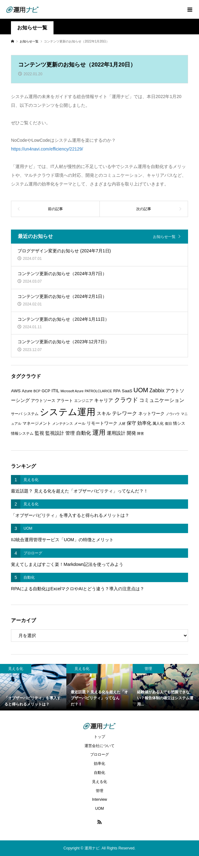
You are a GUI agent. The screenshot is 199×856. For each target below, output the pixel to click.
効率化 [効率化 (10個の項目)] (144, 423)
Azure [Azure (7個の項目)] (27, 390)
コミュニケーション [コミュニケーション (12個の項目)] (161, 400)
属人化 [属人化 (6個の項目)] (158, 423)
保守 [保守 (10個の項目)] (131, 423)
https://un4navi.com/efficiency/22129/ (47, 148)
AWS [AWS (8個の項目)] (16, 390)
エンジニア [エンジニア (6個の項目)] (83, 400)
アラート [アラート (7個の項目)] (65, 400)
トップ (99, 737)
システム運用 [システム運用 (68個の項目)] (67, 412)
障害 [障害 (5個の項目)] (140, 433)
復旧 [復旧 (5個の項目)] (168, 423)
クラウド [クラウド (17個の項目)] (126, 400)
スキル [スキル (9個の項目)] (104, 413)
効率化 (99, 763)
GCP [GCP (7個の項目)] (46, 390)
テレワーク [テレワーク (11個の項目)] (124, 413)
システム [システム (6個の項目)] (30, 414)
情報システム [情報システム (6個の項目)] (22, 433)
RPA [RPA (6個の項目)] (117, 391)
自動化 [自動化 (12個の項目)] (83, 433)
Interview (99, 799)
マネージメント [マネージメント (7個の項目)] (37, 423)
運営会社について (99, 746)
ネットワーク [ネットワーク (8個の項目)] (151, 413)
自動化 (99, 772)
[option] (33, 687)
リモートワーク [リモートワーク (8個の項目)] (102, 423)
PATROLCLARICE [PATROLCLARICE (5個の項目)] (98, 391)
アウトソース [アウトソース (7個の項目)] (43, 400)
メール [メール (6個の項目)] (79, 423)
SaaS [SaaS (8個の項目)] (127, 390)
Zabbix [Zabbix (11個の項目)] (157, 390)
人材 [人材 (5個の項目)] (122, 423)
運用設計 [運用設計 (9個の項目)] (116, 433)
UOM (99, 808)
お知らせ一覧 (164, 237)
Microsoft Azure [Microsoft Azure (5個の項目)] (71, 391)
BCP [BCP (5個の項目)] (36, 391)
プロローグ (99, 754)
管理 (99, 791)
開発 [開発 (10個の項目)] (131, 433)
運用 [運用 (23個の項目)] (98, 432)
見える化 (99, 781)
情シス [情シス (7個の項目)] (179, 423)
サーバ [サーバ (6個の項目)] (16, 414)
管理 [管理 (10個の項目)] (70, 433)
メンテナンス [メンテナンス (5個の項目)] (62, 423)
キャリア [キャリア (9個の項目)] (103, 400)
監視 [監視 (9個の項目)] (39, 433)
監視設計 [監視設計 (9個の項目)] (54, 433)
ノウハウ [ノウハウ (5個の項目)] (173, 414)
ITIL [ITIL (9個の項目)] (55, 390)
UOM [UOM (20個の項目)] (141, 390)
